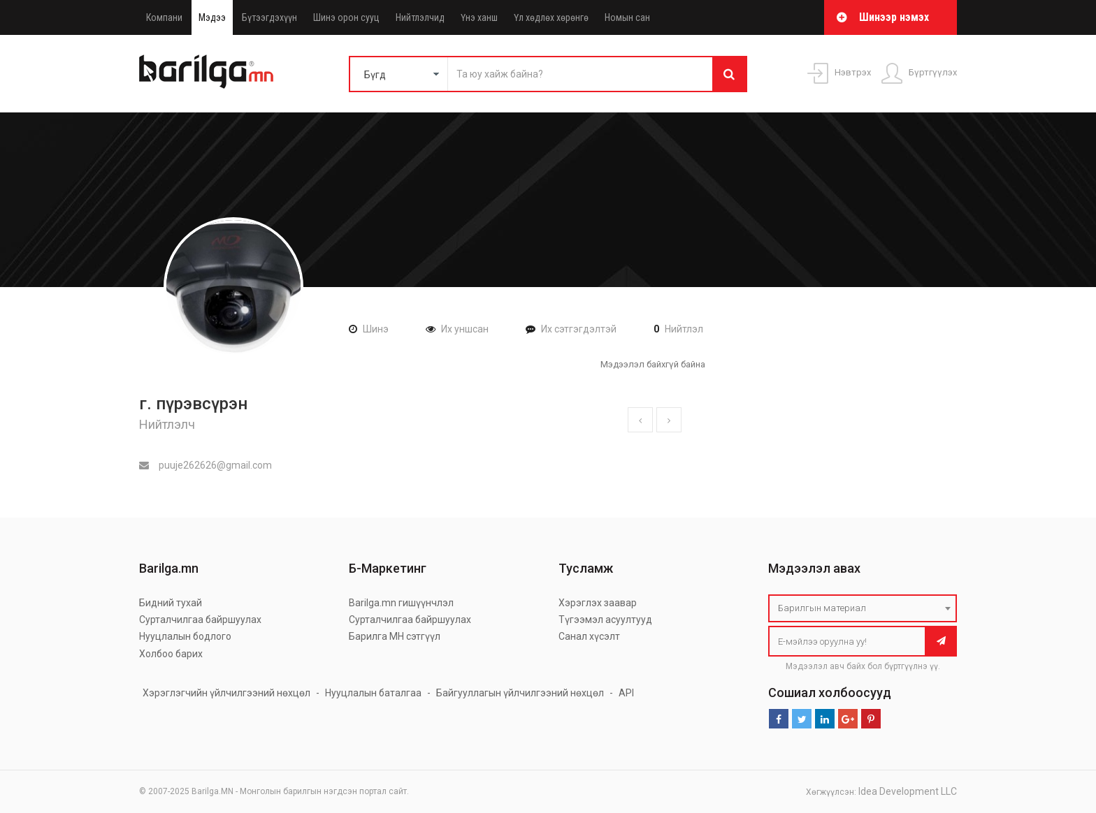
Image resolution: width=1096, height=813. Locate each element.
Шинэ (376, 329)
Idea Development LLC (907, 791)
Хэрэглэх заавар (597, 602)
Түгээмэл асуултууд (605, 619)
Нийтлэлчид (420, 17)
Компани (164, 17)
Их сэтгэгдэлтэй (578, 329)
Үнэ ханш (479, 17)
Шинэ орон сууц (346, 17)
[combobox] (863, 608)
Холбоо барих (171, 653)
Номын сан (627, 17)
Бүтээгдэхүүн (269, 17)
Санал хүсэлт (589, 636)
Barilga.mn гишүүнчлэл (401, 602)
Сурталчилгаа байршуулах (200, 619)
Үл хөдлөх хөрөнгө (551, 17)
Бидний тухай (170, 602)
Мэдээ (212, 17)
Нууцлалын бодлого (185, 636)
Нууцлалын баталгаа (373, 692)
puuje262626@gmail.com (205, 465)
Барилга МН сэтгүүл (394, 636)
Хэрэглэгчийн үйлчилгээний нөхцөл (226, 692)
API (626, 692)
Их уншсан (465, 329)
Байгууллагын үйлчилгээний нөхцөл (520, 692)
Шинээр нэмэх (894, 17)
